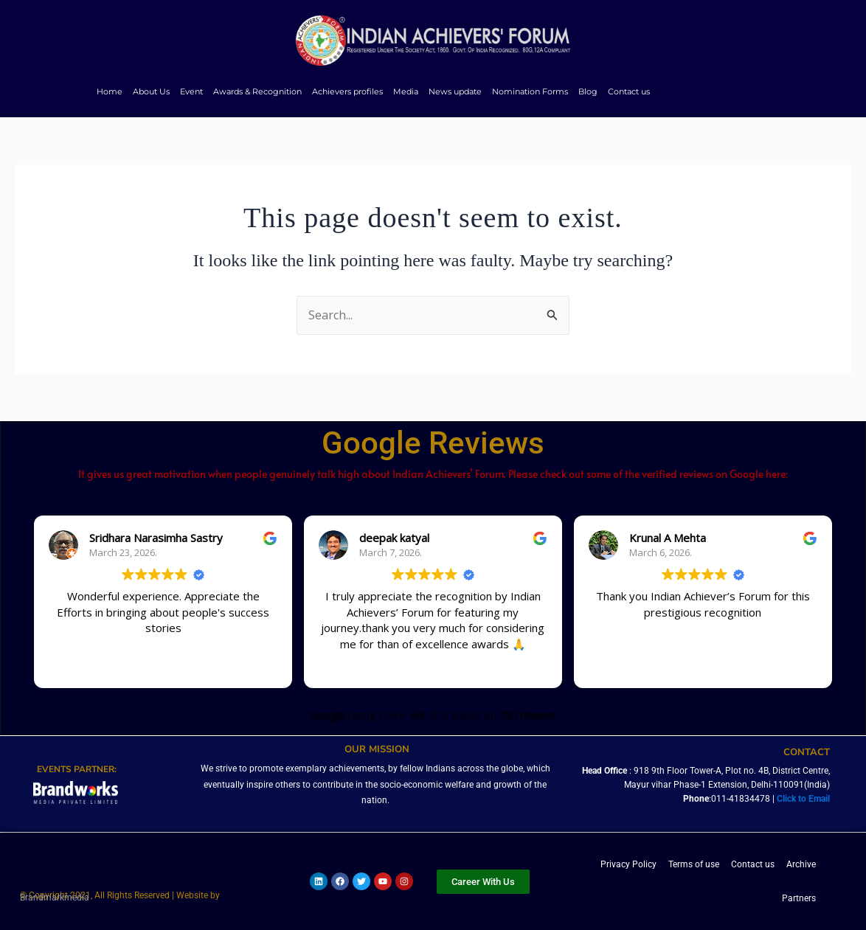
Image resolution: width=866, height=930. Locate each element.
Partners (799, 898)
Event (191, 91)
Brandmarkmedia (54, 899)
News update (455, 91)
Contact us (629, 91)
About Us (151, 91)
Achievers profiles (347, 91)
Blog (587, 91)
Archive (801, 864)
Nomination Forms (530, 91)
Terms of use (693, 864)
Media (405, 91)
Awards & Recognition (257, 91)
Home (109, 91)
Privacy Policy (628, 864)
